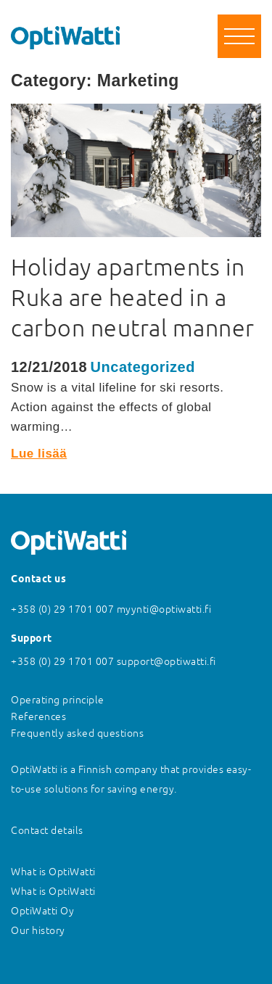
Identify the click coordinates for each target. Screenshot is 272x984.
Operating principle (57, 700)
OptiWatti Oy (42, 911)
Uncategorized (143, 367)
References (38, 716)
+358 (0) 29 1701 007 (62, 609)
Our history (38, 930)
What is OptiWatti (53, 871)
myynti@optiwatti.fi (164, 609)
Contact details (47, 830)
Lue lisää (39, 453)
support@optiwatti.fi (166, 661)
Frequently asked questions (77, 733)
